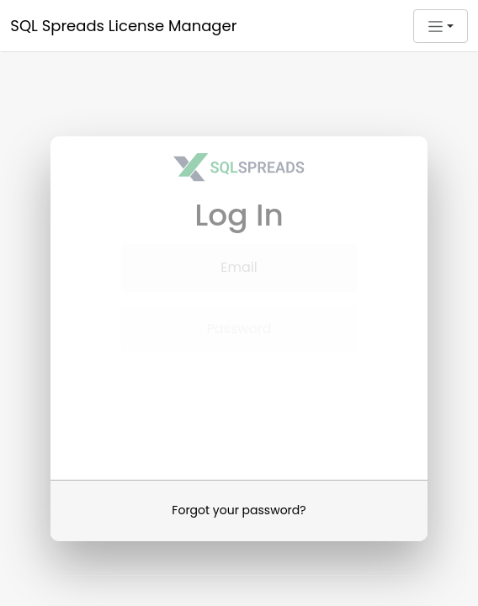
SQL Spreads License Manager (123, 25)
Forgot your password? (238, 506)
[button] (440, 26)
